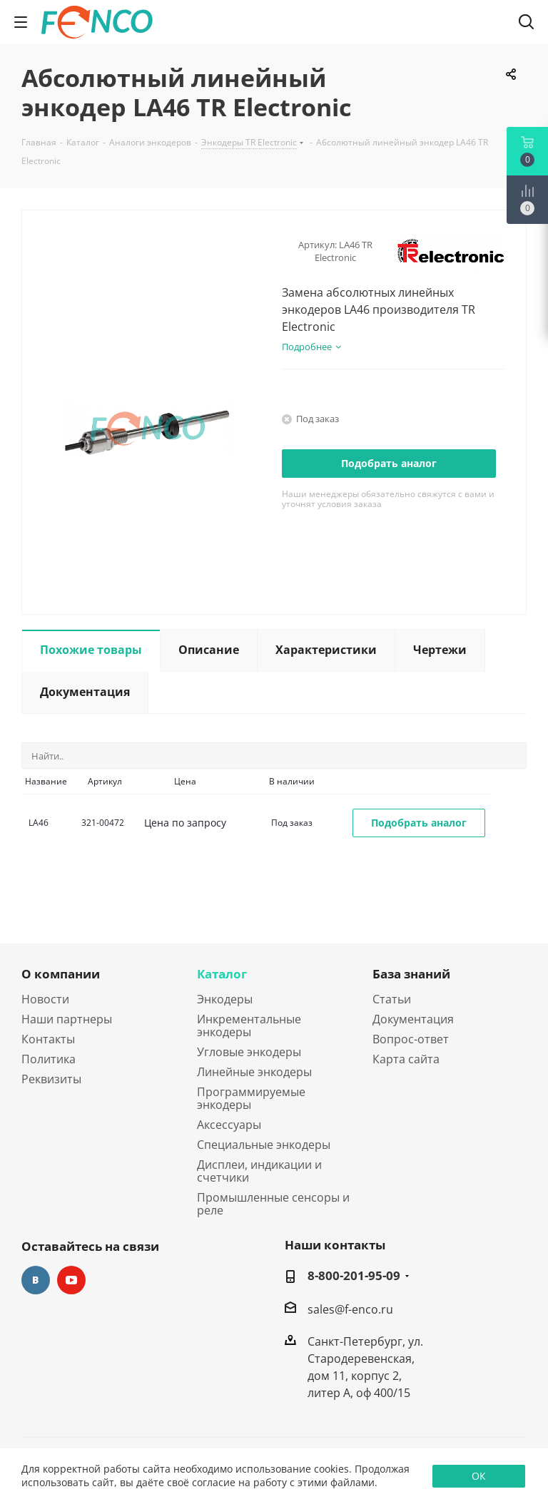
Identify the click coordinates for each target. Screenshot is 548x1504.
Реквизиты (51, 1079)
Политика (48, 1059)
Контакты (48, 1039)
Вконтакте (35, 1280)
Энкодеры (225, 999)
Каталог (222, 974)
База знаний (411, 974)
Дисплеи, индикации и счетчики (259, 1171)
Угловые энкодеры (249, 1052)
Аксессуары (229, 1124)
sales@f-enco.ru (350, 1308)
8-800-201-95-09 (354, 1276)
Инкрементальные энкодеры (249, 1025)
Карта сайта (406, 1059)
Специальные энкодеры (263, 1144)
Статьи (391, 999)
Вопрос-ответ (410, 1039)
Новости (45, 999)
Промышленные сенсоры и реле (273, 1204)
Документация (413, 1019)
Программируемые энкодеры (251, 1098)
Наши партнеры (66, 1019)
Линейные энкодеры (254, 1072)
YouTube (71, 1280)
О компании (60, 974)
